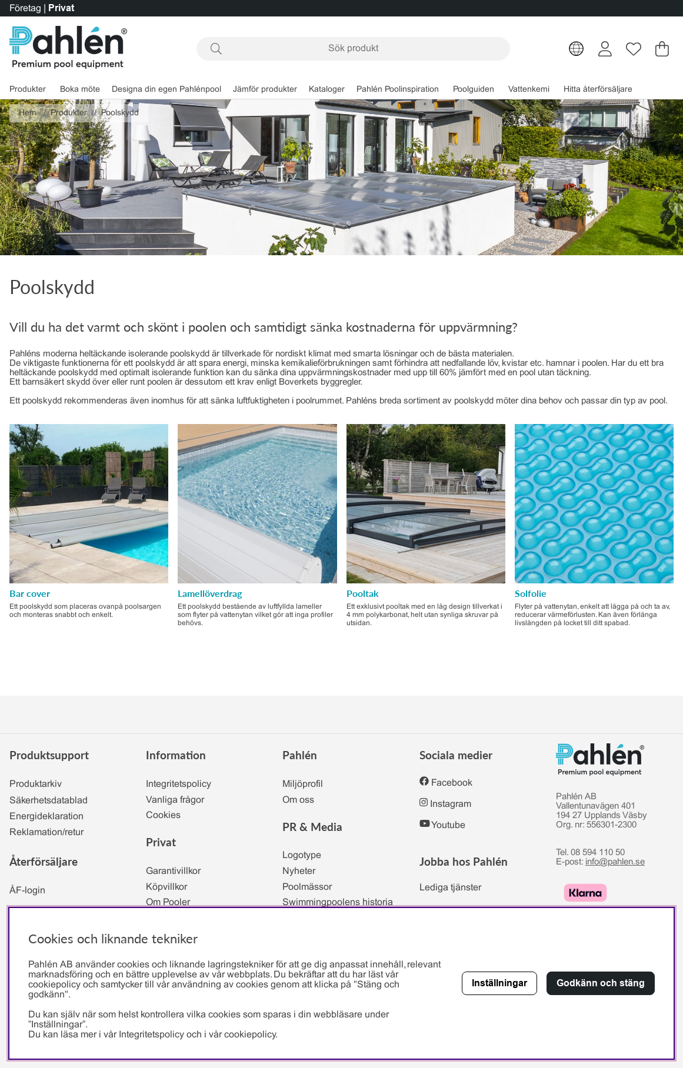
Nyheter (298, 871)
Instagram (450, 804)
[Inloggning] (605, 48)
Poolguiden (473, 90)
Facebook (451, 783)
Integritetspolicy (178, 784)
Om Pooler (168, 902)
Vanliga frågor (175, 800)
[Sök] (353, 49)
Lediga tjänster (450, 887)
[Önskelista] (633, 48)
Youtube (448, 825)
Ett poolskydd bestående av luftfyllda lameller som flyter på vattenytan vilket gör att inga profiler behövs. (255, 615)
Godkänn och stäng (601, 983)
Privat (61, 8)
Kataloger (327, 90)
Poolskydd (120, 113)
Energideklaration (46, 816)
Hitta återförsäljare (598, 90)
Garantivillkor (173, 871)
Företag (25, 8)
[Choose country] (576, 48)
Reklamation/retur (46, 832)
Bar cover (29, 593)
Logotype (301, 855)
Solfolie (531, 593)
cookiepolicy (249, 1034)
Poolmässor (307, 887)
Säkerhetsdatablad (48, 800)
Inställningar (499, 983)
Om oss (298, 800)
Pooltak (363, 593)
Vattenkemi (528, 90)
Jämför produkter (265, 90)
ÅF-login (27, 890)
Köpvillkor (166, 887)
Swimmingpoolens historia (337, 902)
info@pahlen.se (615, 862)
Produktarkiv (35, 784)
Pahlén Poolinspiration (398, 90)
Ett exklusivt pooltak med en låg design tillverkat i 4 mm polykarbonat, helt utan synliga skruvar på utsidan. (424, 615)
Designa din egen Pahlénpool (166, 90)
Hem (27, 113)
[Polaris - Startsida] (68, 48)
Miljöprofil (302, 784)
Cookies (163, 815)
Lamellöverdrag (210, 593)
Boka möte (80, 90)
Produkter (27, 90)
